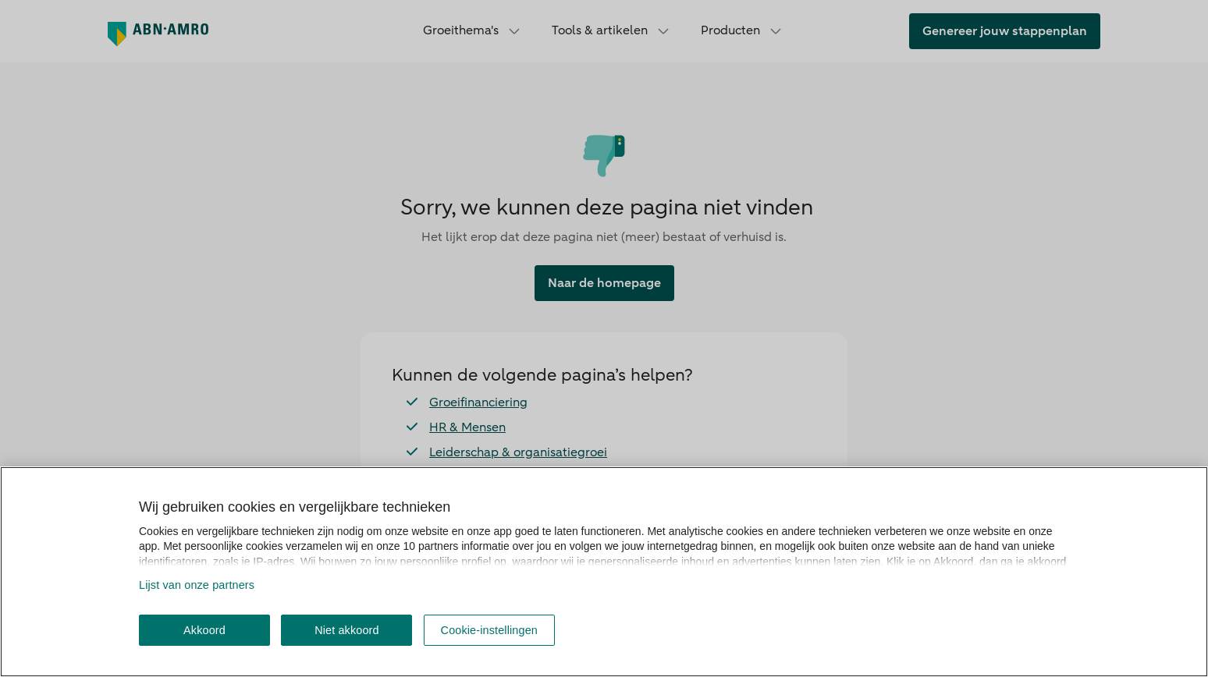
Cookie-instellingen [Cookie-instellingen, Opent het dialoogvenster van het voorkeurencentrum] (489, 630)
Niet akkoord (346, 630)
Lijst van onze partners (196, 585)
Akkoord (204, 630)
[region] (604, 571)
